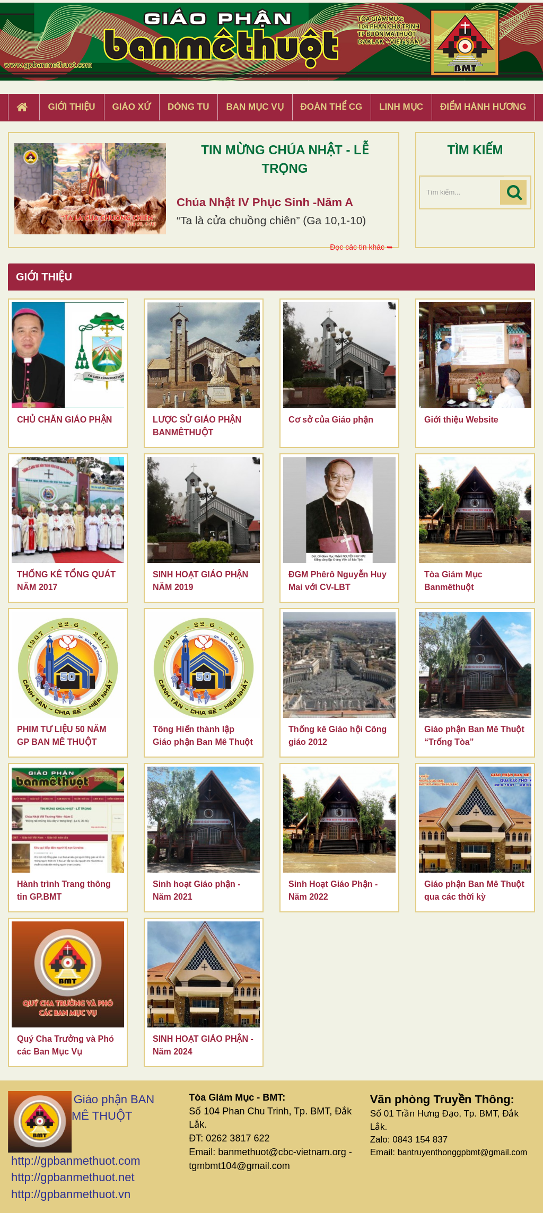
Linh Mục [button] (401, 107)
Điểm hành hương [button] (483, 107)
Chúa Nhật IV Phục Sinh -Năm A (265, 202)
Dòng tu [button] (188, 107)
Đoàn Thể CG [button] (332, 107)
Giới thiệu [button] (71, 107)
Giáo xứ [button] (131, 107)
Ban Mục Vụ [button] (254, 107)
